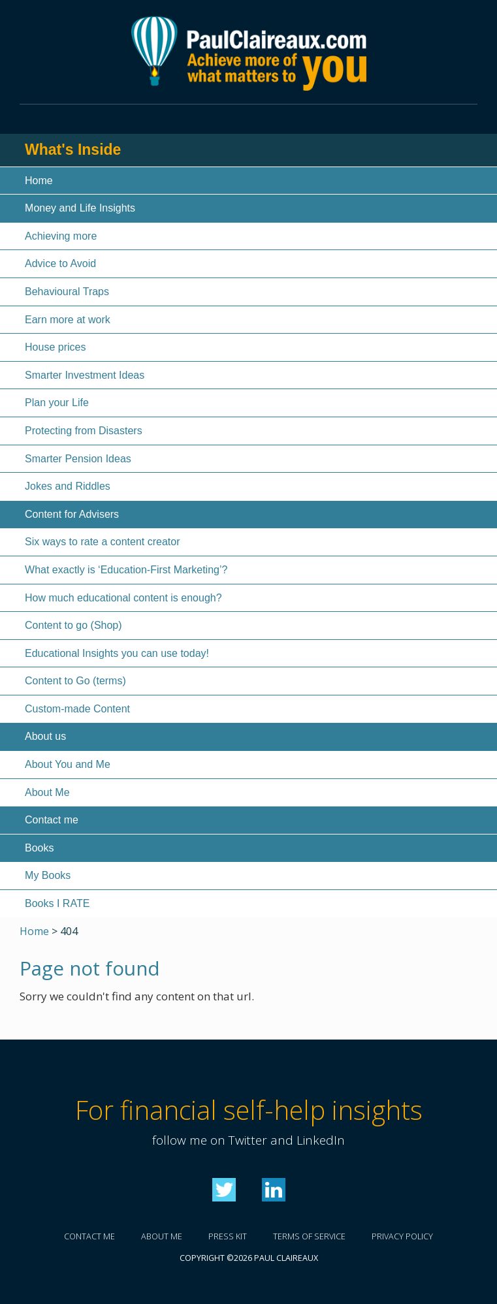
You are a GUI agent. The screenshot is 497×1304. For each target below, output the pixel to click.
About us (45, 736)
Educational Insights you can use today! (117, 653)
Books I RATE (57, 903)
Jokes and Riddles (67, 486)
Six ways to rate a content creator (102, 541)
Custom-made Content (77, 708)
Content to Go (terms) (75, 680)
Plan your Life (57, 402)
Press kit (227, 1236)
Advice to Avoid (60, 263)
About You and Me (67, 764)
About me (161, 1236)
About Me (47, 792)
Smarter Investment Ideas (84, 375)
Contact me (51, 819)
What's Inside (73, 149)
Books (39, 847)
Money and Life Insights (80, 208)
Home (39, 180)
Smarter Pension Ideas (78, 458)
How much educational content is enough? (123, 597)
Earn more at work (67, 319)
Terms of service (309, 1236)
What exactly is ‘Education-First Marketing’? (126, 569)
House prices (55, 347)
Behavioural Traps (67, 291)
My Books (48, 875)
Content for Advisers (72, 514)
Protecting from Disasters (83, 430)
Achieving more (61, 236)
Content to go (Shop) (73, 625)
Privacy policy (402, 1236)
